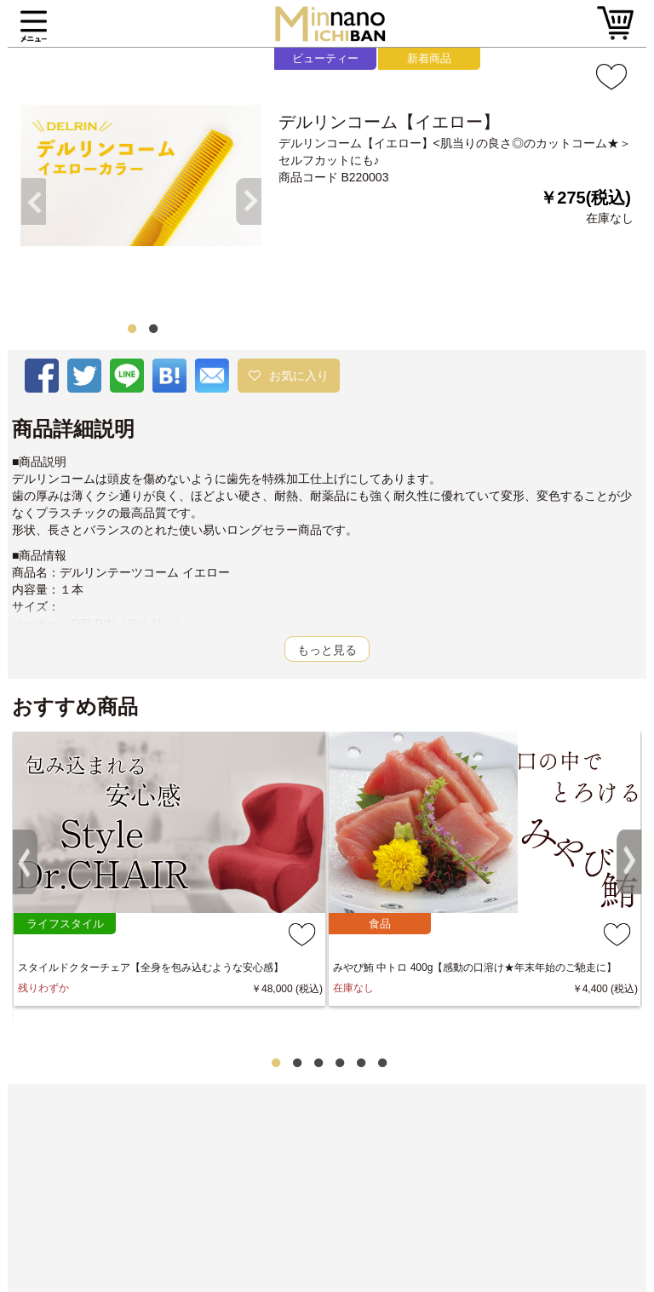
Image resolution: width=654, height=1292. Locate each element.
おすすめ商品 (75, 707)
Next (252, 186)
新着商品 (429, 58)
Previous (28, 186)
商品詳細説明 (73, 429)
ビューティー (325, 58)
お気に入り (299, 375)
